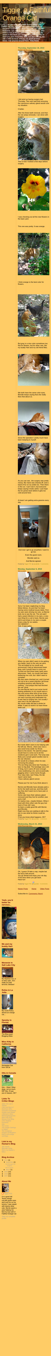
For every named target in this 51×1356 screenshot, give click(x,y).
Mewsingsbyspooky (9, 1116)
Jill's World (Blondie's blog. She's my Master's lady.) (8, 1149)
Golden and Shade (8, 1112)
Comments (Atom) (36, 894)
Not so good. (22, 571)
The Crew (5, 1126)
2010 (6, 1160)
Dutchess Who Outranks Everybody (9, 1109)
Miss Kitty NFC (7, 1117)
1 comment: (44, 819)
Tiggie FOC (8, 1194)
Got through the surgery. (25, 50)
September (10, 1162)
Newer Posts (23, 889)
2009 (6, 1172)
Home (34, 889)
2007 (6, 1176)
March (8, 1169)
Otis (3, 1124)
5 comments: (45, 564)
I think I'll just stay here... (25, 826)
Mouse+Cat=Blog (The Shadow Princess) (8, 1120)
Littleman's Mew (7, 1114)
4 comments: (44, 884)
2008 (6, 1174)
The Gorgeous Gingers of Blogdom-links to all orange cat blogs (9, 1133)
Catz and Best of (7, 1107)
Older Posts (44, 889)
